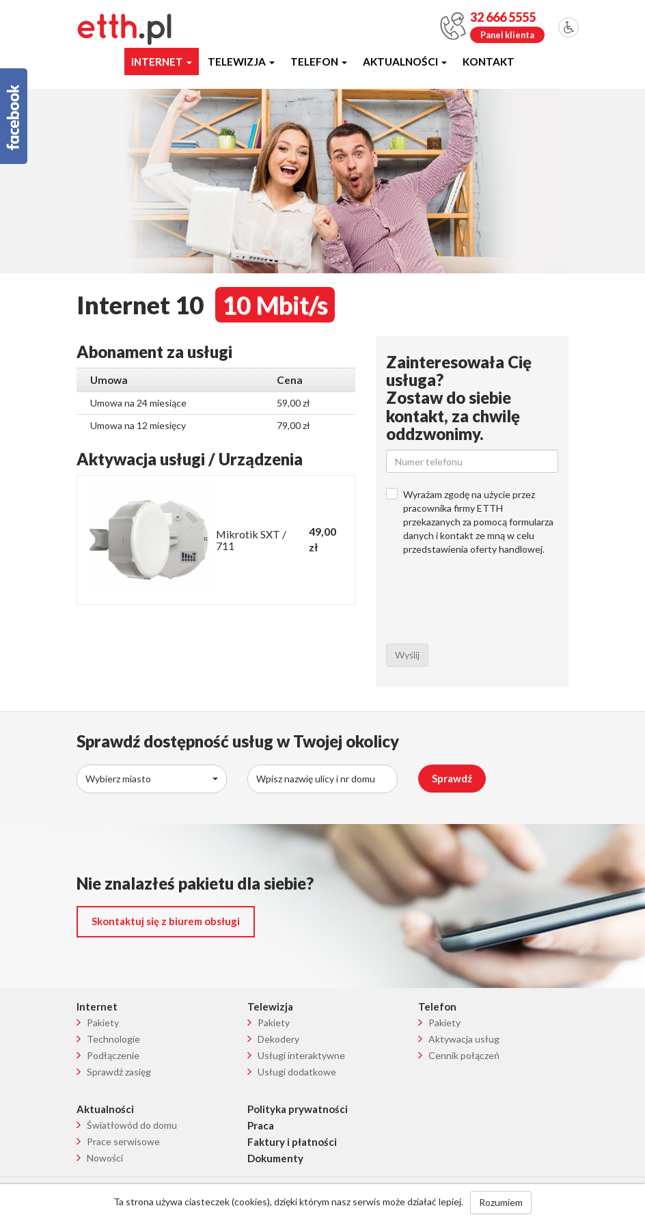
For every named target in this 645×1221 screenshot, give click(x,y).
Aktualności (405, 61)
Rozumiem (501, 1202)
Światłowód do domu (132, 1125)
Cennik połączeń (463, 1055)
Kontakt (488, 61)
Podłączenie (113, 1055)
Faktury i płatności (292, 1142)
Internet (161, 61)
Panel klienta (507, 34)
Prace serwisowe (123, 1141)
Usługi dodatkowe (297, 1072)
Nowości (105, 1158)
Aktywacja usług (463, 1039)
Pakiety (103, 1022)
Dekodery (278, 1039)
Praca (260, 1125)
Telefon (318, 61)
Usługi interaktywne (301, 1055)
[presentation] (490, 606)
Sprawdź (452, 778)
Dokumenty (275, 1158)
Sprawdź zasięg (119, 1072)
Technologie (113, 1039)
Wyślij (407, 655)
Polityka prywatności (297, 1109)
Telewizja (241, 61)
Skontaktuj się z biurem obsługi (166, 921)
